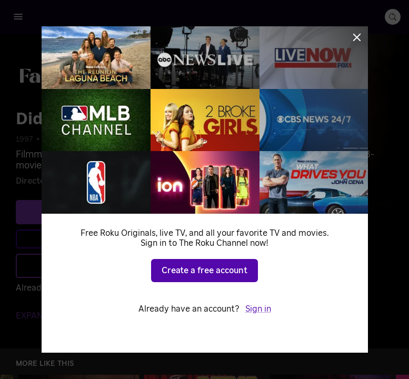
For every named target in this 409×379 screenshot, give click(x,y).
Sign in (258, 309)
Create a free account (204, 270)
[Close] (356, 37)
